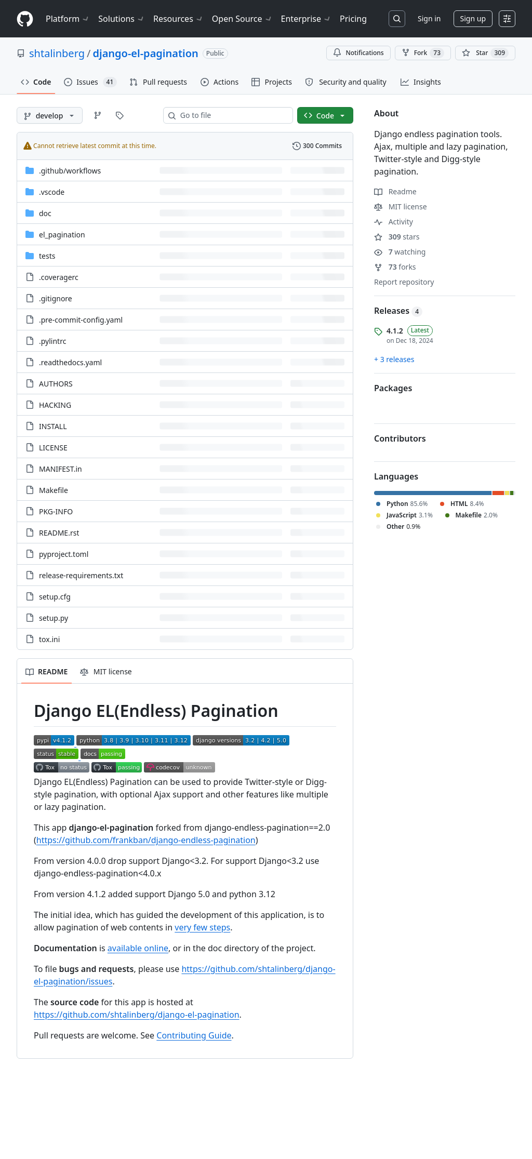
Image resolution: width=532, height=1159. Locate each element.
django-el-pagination (145, 53)
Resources (178, 18)
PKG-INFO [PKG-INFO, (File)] (56, 511)
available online (138, 948)
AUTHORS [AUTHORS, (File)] (56, 384)
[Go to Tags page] (119, 115)
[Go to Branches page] (98, 115)
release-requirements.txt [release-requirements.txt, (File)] (81, 575)
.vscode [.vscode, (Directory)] (51, 192)
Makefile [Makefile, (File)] (53, 490)
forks (395, 267)
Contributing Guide (193, 1035)
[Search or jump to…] (397, 18)
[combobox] (232, 115)
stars (396, 237)
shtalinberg (57, 53)
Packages (393, 388)
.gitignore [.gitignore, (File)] (55, 298)
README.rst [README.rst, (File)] (59, 533)
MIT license (400, 206)
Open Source (242, 18)
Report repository (404, 282)
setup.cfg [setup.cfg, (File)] (55, 597)
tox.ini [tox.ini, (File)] (49, 639)
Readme (395, 191)
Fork (423, 53)
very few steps (202, 927)
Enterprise (306, 18)
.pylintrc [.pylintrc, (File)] (52, 341)
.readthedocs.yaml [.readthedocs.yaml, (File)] (70, 362)
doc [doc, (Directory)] (45, 213)
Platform (68, 18)
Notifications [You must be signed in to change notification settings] (358, 52)
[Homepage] (25, 19)
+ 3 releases (394, 359)
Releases (398, 310)
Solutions (121, 18)
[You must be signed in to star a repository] (485, 53)
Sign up (473, 18)
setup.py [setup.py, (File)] (53, 618)
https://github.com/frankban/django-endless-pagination (146, 840)
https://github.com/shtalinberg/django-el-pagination (137, 1014)
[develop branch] (50, 115)
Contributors (400, 438)
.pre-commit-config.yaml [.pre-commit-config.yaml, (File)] (81, 320)
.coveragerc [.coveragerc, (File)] (58, 277)
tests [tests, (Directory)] (47, 256)
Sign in (429, 18)
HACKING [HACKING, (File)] (55, 405)
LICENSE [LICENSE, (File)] (53, 447)
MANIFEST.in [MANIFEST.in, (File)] (60, 469)
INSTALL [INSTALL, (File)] (53, 426)
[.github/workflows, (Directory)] (70, 171)
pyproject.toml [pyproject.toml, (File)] (63, 554)
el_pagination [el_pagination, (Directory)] (62, 234)
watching (399, 252)
